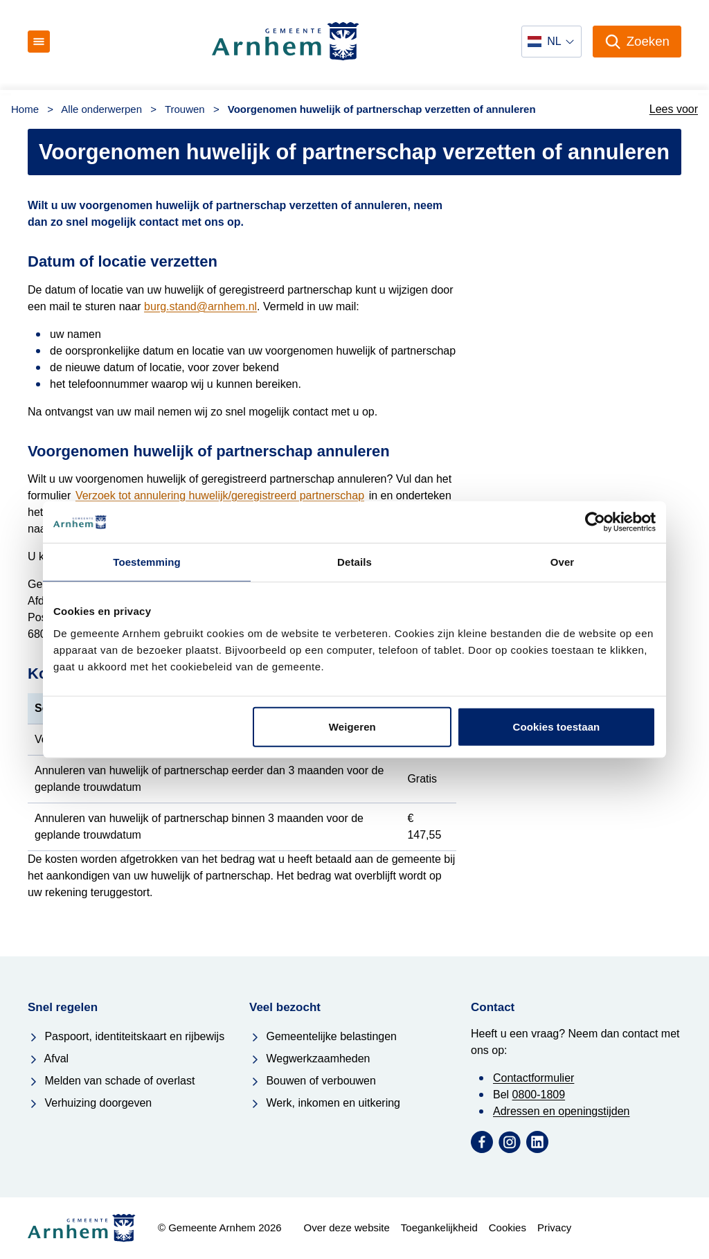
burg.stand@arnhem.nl (200, 306)
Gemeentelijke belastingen (323, 1036)
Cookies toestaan (556, 726)
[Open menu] (39, 41)
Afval (48, 1058)
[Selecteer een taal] (551, 41)
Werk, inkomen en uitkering (324, 1103)
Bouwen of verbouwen (312, 1081)
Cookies (507, 1227)
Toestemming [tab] (147, 562)
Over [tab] (562, 562)
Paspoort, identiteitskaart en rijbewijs (126, 1036)
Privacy (554, 1227)
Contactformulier (533, 1078)
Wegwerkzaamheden (309, 1058)
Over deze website (347, 1227)
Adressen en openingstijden (561, 1111)
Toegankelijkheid (439, 1227)
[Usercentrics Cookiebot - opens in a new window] (595, 522)
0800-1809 (539, 1094)
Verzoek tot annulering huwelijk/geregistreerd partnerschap (219, 495)
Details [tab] (354, 562)
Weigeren (352, 726)
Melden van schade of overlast (111, 1081)
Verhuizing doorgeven (90, 1103)
